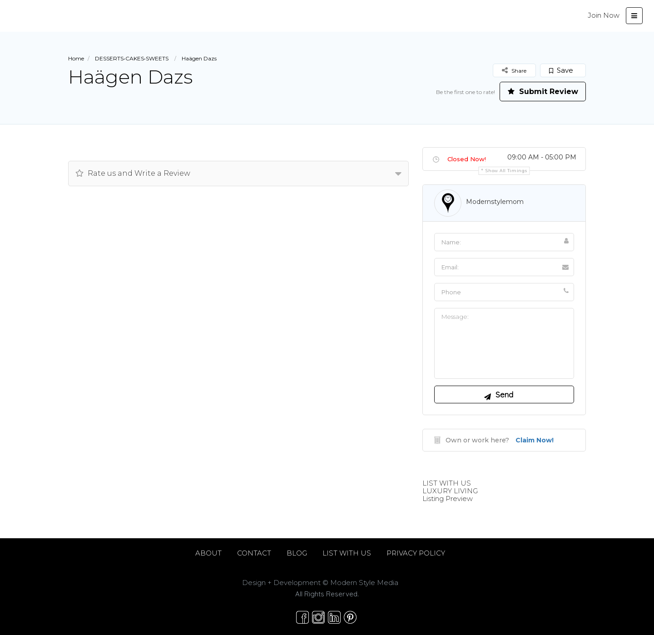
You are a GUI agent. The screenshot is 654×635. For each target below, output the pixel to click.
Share (514, 70)
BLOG (297, 553)
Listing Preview (447, 498)
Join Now (603, 15)
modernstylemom (495, 202)
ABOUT (208, 553)
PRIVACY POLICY (415, 553)
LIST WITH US (446, 483)
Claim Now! (534, 440)
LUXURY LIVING (450, 490)
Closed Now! (466, 159)
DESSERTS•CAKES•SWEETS (131, 58)
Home (76, 58)
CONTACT (254, 553)
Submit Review (543, 91)
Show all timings (506, 170)
